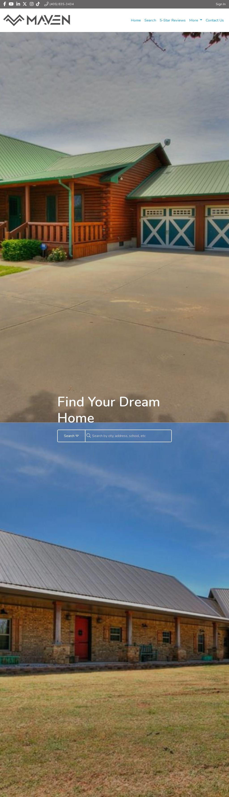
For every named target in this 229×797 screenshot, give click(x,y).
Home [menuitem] (136, 20)
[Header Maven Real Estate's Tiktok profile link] (38, 4)
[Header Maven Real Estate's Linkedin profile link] (18, 4)
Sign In (221, 4)
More (194, 20)
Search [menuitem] (150, 20)
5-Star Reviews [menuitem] (173, 20)
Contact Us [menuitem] (215, 20)
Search (71, 435)
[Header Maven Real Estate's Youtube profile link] (11, 4)
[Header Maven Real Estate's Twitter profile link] (25, 4)
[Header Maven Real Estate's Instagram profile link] (32, 4)
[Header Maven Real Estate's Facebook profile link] (4, 4)
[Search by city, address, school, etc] (131, 436)
